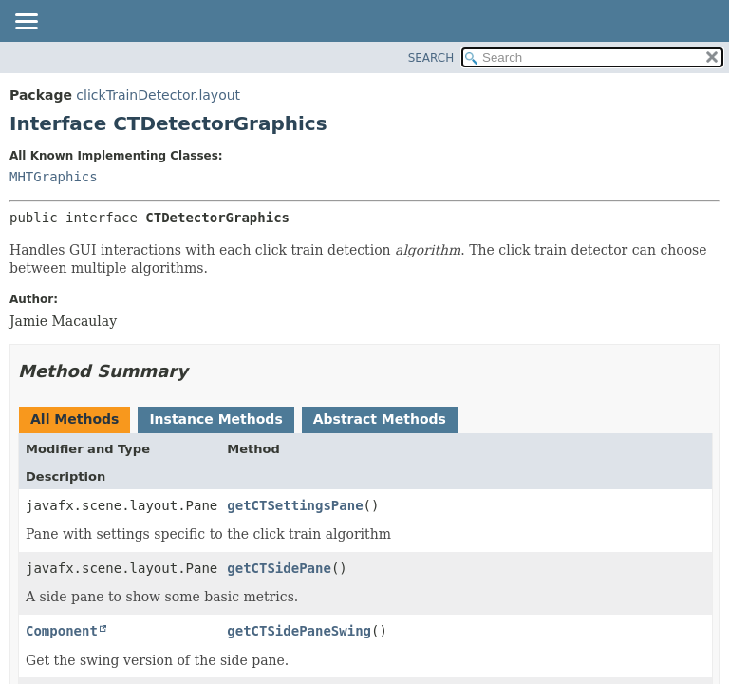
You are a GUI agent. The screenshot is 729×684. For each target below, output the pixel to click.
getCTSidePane (279, 568)
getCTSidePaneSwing (299, 630)
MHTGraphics (53, 176)
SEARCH (431, 58)
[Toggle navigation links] (25, 23)
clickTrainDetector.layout (158, 95)
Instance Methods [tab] (215, 419)
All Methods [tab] (74, 419)
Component (62, 630)
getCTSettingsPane (295, 505)
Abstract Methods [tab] (379, 419)
